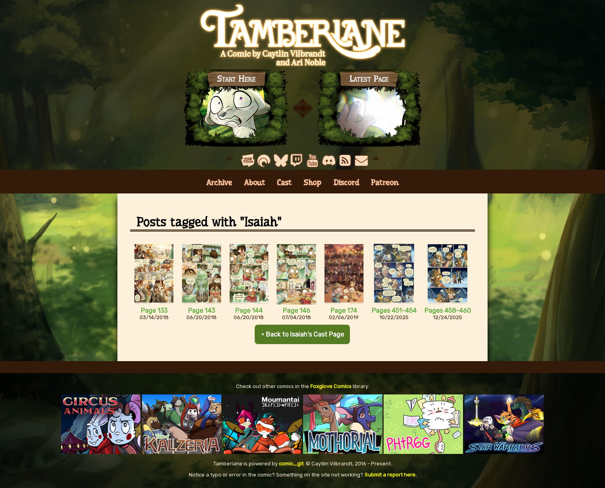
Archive (219, 182)
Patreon (385, 182)
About (254, 182)
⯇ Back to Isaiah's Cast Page (302, 334)
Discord (346, 182)
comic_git (291, 464)
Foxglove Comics (330, 386)
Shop (312, 182)
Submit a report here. (391, 475)
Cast (284, 182)
